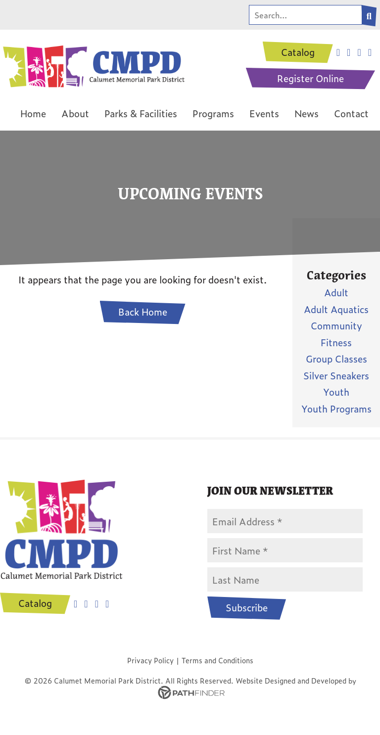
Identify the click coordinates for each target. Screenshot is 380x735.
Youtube (97, 604)
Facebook (75, 604)
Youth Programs (336, 408)
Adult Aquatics (336, 309)
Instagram (86, 604)
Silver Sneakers (336, 375)
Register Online (310, 79)
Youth (336, 392)
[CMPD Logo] (93, 64)
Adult (336, 292)
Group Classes (336, 359)
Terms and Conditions (217, 660)
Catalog (298, 52)
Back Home (142, 312)
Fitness (336, 342)
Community (336, 326)
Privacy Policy (150, 660)
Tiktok (107, 604)
